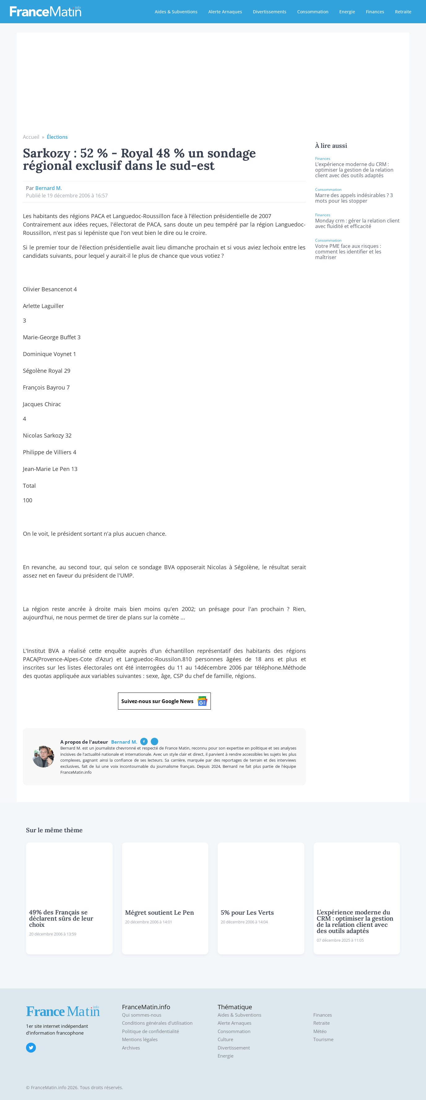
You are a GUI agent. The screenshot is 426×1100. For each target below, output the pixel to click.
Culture (225, 1039)
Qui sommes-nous (141, 1015)
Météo (320, 1031)
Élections (57, 137)
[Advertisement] (213, 86)
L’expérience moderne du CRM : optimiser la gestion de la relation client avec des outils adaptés (354, 170)
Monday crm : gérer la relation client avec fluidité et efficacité (357, 223)
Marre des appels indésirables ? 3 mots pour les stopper (354, 198)
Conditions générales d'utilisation (157, 1023)
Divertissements (269, 12)
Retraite (403, 12)
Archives (131, 1048)
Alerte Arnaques (225, 12)
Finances (375, 12)
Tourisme (323, 1039)
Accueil (31, 137)
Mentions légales (140, 1039)
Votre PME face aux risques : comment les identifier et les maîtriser (348, 252)
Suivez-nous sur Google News (164, 701)
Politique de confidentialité (150, 1031)
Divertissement (234, 1048)
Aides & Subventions (176, 12)
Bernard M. (48, 188)
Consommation (312, 12)
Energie (347, 12)
